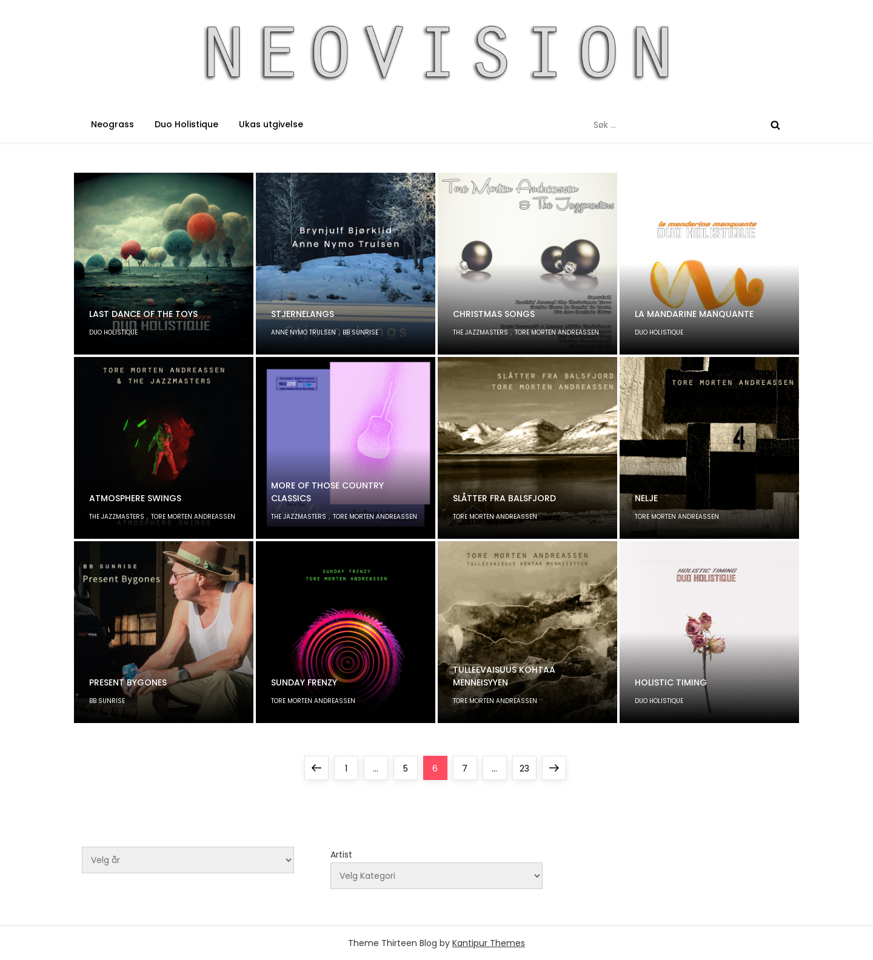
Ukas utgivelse (271, 124)
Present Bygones (128, 682)
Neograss (112, 124)
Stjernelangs (302, 314)
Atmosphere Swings (135, 498)
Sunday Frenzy (304, 682)
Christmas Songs (494, 314)
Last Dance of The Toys (143, 314)
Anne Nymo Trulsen (303, 332)
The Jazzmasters (480, 332)
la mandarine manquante (694, 314)
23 (528, 765)
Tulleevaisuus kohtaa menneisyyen (504, 676)
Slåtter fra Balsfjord (504, 498)
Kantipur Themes (488, 943)
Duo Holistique (186, 124)
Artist (341, 854)
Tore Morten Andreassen (557, 332)
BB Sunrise (360, 332)
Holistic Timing (671, 682)
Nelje (646, 498)
